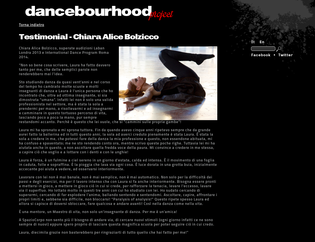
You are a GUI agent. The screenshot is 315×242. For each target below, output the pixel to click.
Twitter (285, 55)
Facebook (260, 55)
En (262, 42)
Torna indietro (31, 25)
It (253, 42)
